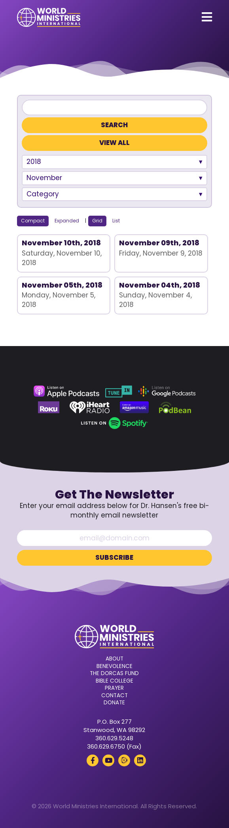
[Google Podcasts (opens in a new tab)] (167, 391)
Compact (33, 220)
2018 (33, 161)
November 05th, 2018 (62, 285)
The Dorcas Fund (114, 673)
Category (42, 194)
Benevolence (114, 666)
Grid (97, 220)
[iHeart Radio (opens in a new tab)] (90, 407)
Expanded (67, 220)
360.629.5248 (114, 738)
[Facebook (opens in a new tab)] (92, 760)
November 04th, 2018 (159, 285)
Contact (114, 695)
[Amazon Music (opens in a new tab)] (134, 407)
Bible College (114, 681)
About (114, 659)
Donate (114, 703)
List (116, 220)
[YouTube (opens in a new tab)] (108, 760)
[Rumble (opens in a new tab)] (124, 760)
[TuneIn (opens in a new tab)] (118, 391)
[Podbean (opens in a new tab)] (175, 407)
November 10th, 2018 (61, 243)
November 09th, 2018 (159, 243)
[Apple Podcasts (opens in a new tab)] (66, 391)
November (44, 178)
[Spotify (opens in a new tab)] (114, 423)
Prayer (114, 688)
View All (114, 142)
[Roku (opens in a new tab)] (48, 407)
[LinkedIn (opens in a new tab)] (140, 760)
